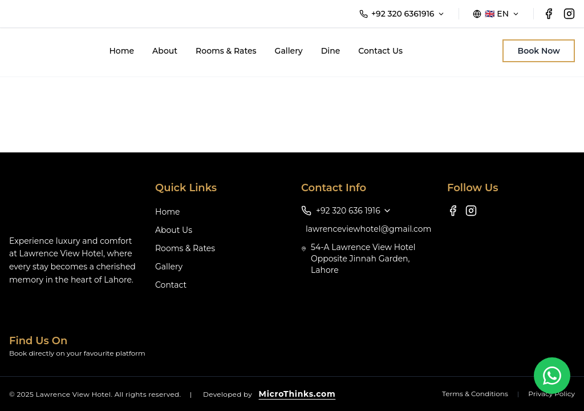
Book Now (538, 51)
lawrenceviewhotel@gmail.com (368, 229)
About (164, 51)
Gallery (289, 51)
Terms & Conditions (475, 393)
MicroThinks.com (297, 394)
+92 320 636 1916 (354, 211)
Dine (330, 51)
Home (121, 51)
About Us (173, 230)
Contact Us (380, 51)
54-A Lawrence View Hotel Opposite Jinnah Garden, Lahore (363, 258)
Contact (170, 285)
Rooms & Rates (226, 51)
